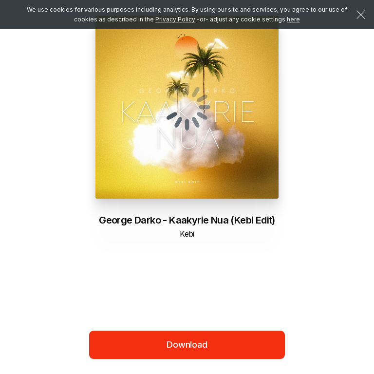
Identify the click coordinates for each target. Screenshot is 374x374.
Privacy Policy (175, 19)
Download (187, 344)
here (293, 19)
